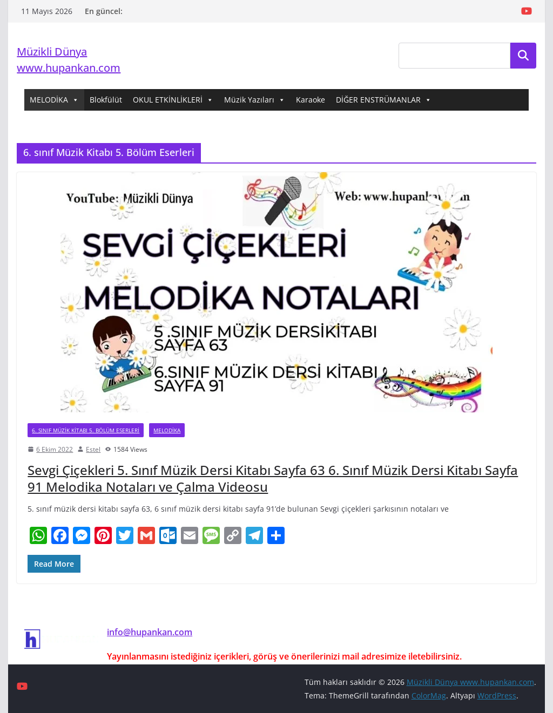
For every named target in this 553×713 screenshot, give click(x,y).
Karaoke (310, 99)
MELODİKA (54, 99)
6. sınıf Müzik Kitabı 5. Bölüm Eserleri (85, 430)
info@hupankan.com (149, 632)
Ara (523, 56)
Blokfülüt (106, 99)
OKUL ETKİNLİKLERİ (173, 99)
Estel (93, 449)
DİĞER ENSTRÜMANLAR (383, 99)
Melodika (166, 430)
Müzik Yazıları (254, 99)
